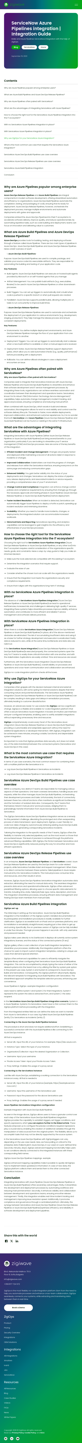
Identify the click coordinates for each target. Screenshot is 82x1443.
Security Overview (12, 1332)
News (6, 1412)
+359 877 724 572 (12, 1284)
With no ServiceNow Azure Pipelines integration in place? (29, 124)
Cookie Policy (30, 1433)
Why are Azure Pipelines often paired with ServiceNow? (28, 101)
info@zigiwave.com (13, 1279)
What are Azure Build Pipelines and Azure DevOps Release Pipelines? (35, 94)
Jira (5, 1370)
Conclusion (9, 174)
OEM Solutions (10, 1342)
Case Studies (10, 1398)
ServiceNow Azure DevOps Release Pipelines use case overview (32, 161)
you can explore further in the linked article (48, 1123)
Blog (6, 1393)
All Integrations (10, 1355)
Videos (7, 1403)
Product (7, 1323)
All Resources (10, 1388)
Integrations (9, 1337)
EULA (42, 1433)
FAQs (6, 1407)
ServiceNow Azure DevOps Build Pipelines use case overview (31, 154)
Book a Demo (18, 1307)
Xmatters (8, 1360)
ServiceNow (9, 1375)
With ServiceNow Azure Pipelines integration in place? (28, 131)
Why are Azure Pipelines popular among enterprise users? (30, 88)
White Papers (10, 1417)
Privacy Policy (18, 1433)
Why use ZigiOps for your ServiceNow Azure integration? (29, 138)
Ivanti (6, 1365)
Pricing (7, 1327)
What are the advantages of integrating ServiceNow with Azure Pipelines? (37, 108)
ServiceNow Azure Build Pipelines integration (23, 168)
